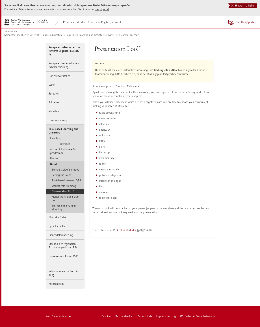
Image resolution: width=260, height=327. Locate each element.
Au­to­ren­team (56, 283)
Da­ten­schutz (144, 316)
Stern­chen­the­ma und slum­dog (64, 207)
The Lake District (58, 217)
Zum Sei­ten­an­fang (58, 316)
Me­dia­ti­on (54, 111)
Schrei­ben (54, 102)
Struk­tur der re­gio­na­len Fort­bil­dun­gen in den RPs (63, 245)
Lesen (52, 84)
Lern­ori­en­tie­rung (58, 120)
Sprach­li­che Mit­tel (59, 226)
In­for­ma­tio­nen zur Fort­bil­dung (63, 273)
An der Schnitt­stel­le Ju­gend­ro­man (63, 151)
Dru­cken (106, 316)
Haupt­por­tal (102, 9)
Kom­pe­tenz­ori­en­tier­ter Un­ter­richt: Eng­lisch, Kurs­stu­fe (92, 22)
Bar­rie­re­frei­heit (124, 316)
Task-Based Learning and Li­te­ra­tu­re (85, 34)
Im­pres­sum (163, 316)
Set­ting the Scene (61, 175)
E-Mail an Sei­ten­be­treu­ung (198, 316)
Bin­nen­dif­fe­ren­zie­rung (61, 235)
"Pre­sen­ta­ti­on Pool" (128, 34)
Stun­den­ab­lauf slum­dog (65, 169)
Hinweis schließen (243, 5)
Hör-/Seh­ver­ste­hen (59, 76)
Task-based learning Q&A (66, 180)
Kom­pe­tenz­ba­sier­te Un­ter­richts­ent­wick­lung (64, 65)
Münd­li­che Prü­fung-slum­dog (66, 198)
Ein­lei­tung (55, 138)
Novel (111, 34)
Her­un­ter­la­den (128, 230)
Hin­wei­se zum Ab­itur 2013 (64, 256)
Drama (54, 158)
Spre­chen (54, 93)
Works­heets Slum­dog (64, 186)
